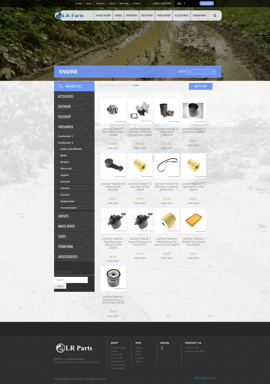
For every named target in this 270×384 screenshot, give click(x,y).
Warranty (124, 3)
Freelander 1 (65, 136)
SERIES (118, 15)
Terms (112, 3)
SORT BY (181, 71)
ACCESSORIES (182, 15)
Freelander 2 (65, 142)
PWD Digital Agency (205, 378)
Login (156, 3)
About (89, 3)
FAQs (138, 354)
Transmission (69, 207)
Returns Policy (92, 362)
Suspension (67, 201)
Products (100, 3)
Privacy (69, 362)
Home (78, 3)
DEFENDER (131, 15)
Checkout (206, 3)
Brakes (65, 162)
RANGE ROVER (103, 15)
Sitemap (58, 362)
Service (65, 194)
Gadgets (63, 216)
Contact (136, 3)
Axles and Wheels (71, 149)
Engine (65, 175)
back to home (200, 86)
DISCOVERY (147, 15)
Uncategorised (67, 256)
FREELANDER (163, 15)
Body (64, 155)
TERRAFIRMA (199, 15)
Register (166, 3)
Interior (65, 188)
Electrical (66, 168)
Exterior (65, 181)
